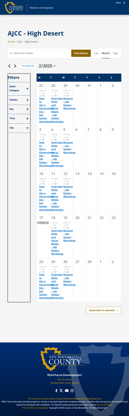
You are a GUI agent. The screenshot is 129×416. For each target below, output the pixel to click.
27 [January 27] (41, 85)
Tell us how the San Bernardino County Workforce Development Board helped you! (65, 399)
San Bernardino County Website (65, 383)
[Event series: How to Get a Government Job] (43, 95)
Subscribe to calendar (102, 310)
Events (11, 41)
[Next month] (15, 66)
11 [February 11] (53, 173)
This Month (28, 65)
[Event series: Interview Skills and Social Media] (55, 95)
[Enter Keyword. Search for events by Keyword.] (39, 53)
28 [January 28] (53, 85)
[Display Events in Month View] (106, 53)
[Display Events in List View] (96, 53)
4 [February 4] (52, 129)
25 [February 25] (53, 261)
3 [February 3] (40, 129)
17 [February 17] (41, 217)
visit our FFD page (105, 405)
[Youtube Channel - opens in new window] (67, 390)
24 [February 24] (41, 261)
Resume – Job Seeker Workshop (69, 103)
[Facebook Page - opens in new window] (56, 390)
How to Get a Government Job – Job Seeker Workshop (46, 110)
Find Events (81, 53)
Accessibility (42, 408)
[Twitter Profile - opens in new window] (61, 390)
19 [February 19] (65, 217)
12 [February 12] (65, 173)
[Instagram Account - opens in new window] (72, 390)
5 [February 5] (64, 129)
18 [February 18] (53, 217)
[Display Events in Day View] (115, 53)
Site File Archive (64, 379)
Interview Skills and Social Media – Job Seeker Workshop (57, 110)
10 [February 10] (41, 173)
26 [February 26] (65, 261)
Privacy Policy (28, 408)
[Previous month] (9, 66)
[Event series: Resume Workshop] (67, 95)
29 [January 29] (65, 85)
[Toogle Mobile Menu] (120, 2)
